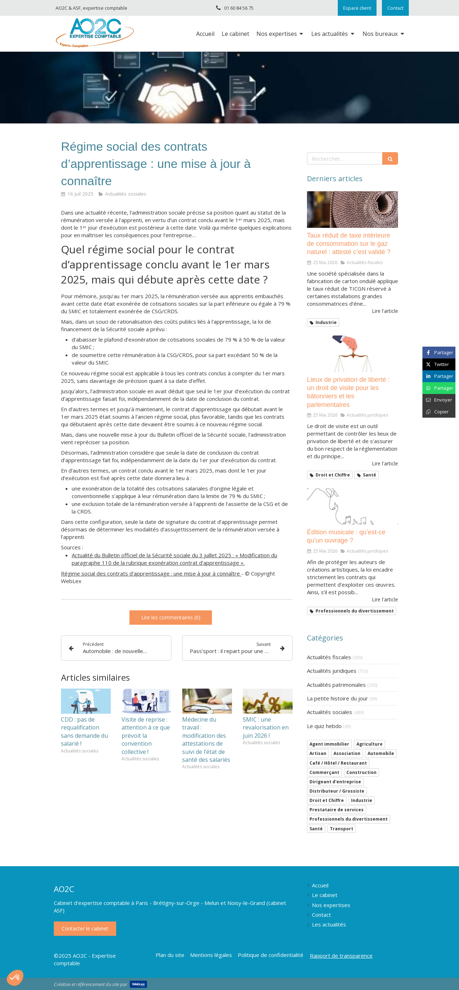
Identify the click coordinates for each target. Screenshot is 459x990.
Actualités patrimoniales (336, 684)
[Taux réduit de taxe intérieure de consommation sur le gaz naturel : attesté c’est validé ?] (352, 209)
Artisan (317, 753)
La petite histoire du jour (337, 698)
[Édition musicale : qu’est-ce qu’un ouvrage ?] (352, 506)
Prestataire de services (336, 810)
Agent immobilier (329, 744)
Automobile (381, 753)
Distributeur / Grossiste (336, 791)
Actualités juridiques (331, 670)
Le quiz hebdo (324, 725)
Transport (341, 829)
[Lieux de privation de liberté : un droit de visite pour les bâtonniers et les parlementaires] (352, 354)
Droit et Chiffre (326, 800)
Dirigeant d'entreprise (335, 782)
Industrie (361, 800)
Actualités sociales (329, 711)
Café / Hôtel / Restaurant (338, 763)
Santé (316, 829)
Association (346, 753)
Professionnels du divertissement (348, 819)
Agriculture (369, 744)
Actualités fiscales (329, 657)
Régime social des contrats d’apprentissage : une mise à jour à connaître (151, 573)
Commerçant (324, 772)
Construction (361, 772)
